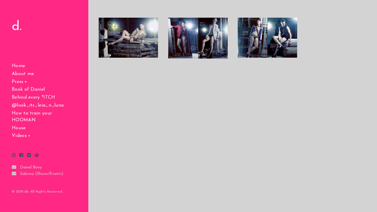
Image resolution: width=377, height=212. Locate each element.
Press (18, 82)
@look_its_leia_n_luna (38, 105)
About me (23, 74)
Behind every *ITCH (33, 97)
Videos (19, 135)
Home (18, 66)
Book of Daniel (28, 89)
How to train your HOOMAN (32, 116)
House (19, 128)
